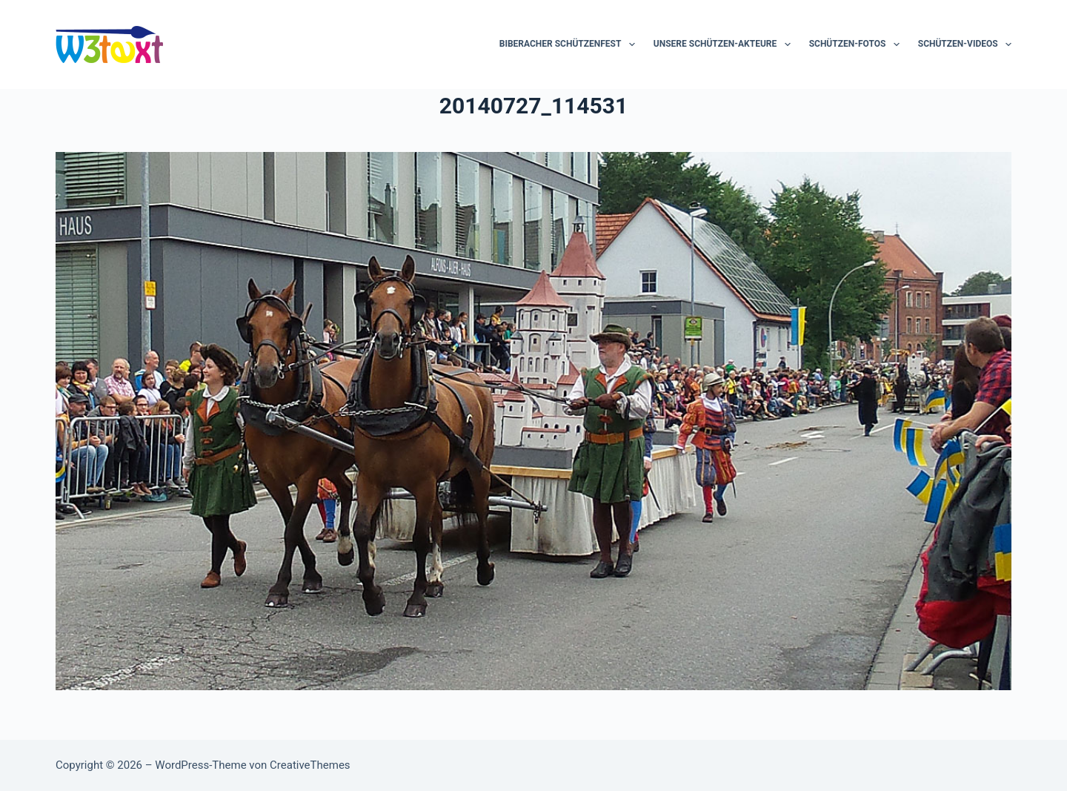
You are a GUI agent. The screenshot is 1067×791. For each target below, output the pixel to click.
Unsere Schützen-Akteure (725, 44)
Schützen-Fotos (857, 44)
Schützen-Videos (964, 44)
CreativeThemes (310, 765)
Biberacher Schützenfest (570, 44)
